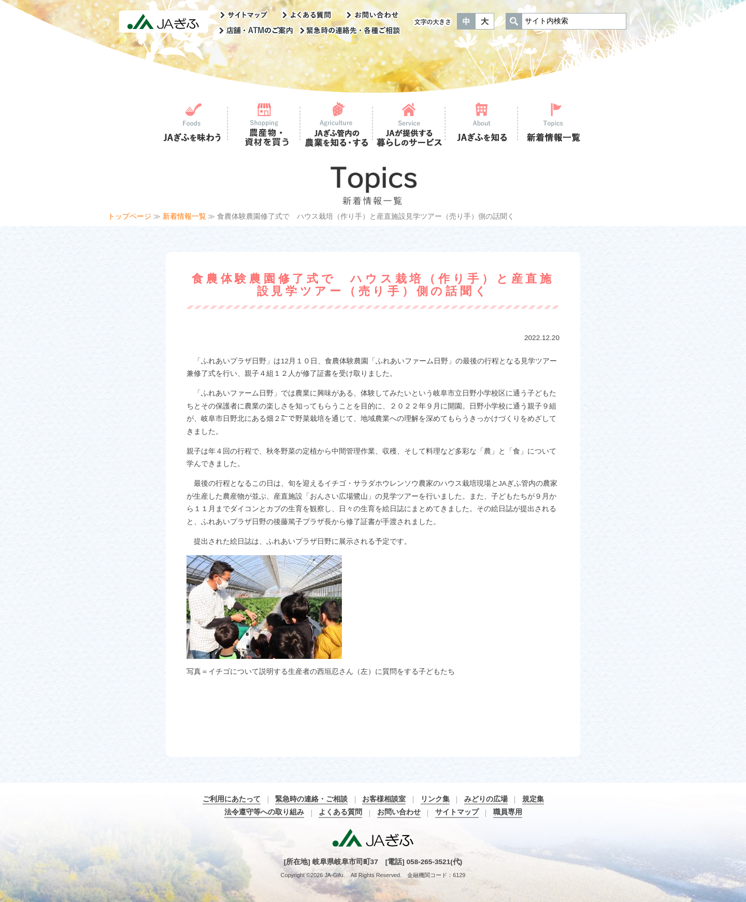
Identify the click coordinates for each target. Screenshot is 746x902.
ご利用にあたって (232, 799)
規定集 (533, 799)
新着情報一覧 (184, 216)
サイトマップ (457, 812)
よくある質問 (340, 812)
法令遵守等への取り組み (264, 812)
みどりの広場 (486, 799)
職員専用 (507, 812)
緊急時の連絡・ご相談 (311, 799)
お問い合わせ (399, 812)
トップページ (129, 216)
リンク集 (435, 799)
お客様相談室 (384, 799)
